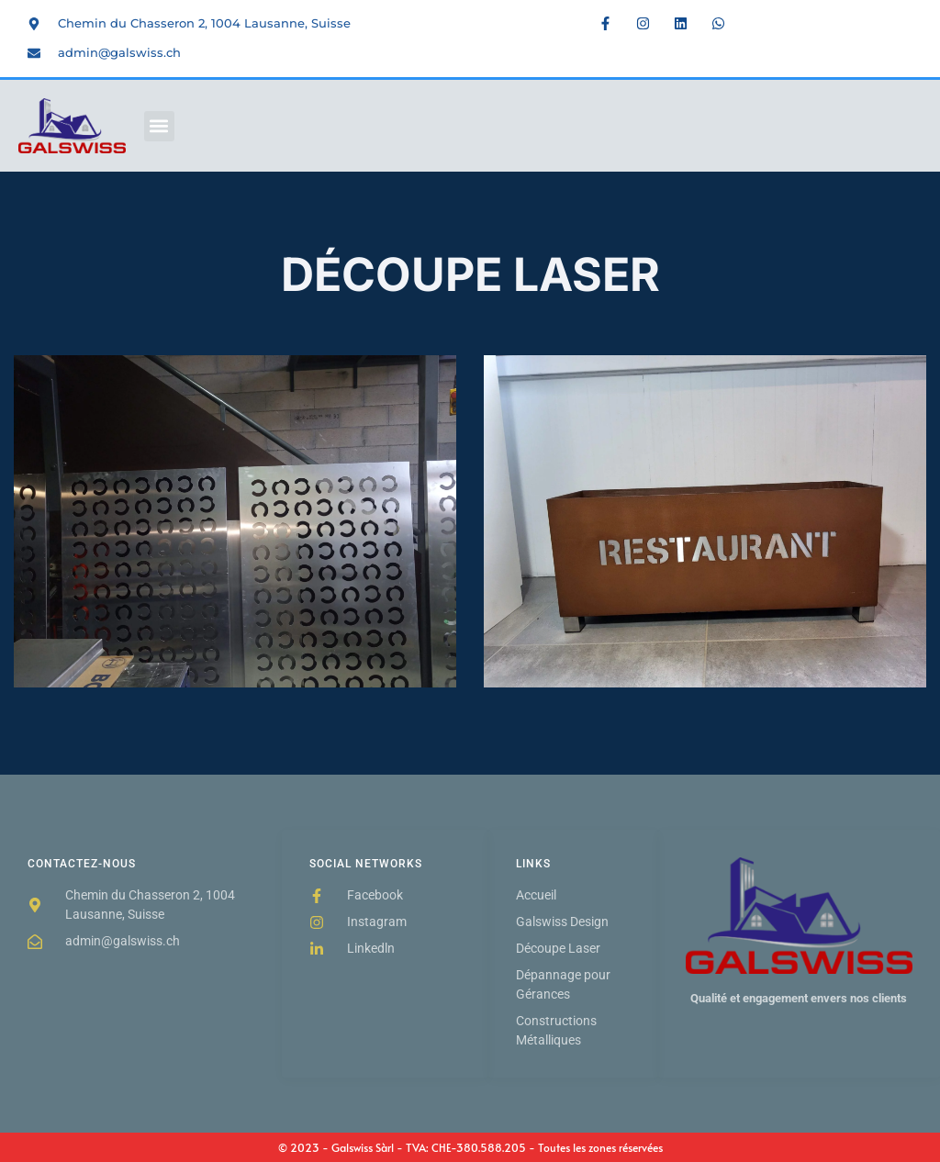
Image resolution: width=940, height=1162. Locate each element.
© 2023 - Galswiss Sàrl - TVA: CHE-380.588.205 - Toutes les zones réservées (470, 1147)
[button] (159, 126)
